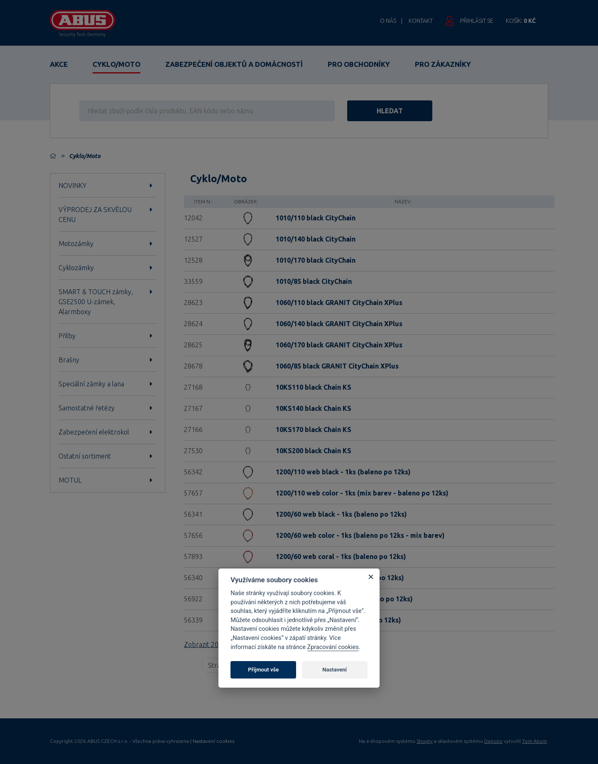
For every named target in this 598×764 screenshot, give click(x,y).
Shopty (425, 741)
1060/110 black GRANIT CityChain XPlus (339, 302)
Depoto (493, 741)
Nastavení (334, 669)
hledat (390, 111)
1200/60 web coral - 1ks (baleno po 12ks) (341, 556)
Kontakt (421, 20)
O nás (388, 20)
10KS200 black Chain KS (313, 450)
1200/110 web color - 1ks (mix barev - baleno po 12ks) (362, 493)
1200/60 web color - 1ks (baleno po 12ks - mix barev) (360, 535)
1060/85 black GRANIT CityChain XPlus (337, 366)
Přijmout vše (263, 669)
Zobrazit (212, 644)
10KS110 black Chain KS (313, 387)
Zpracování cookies (333, 647)
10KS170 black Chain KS (313, 429)
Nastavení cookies (213, 741)
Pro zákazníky (443, 64)
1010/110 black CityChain (315, 218)
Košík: (521, 20)
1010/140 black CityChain (315, 239)
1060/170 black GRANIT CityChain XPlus (339, 345)
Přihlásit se (476, 20)
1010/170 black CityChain (315, 260)
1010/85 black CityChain (314, 281)
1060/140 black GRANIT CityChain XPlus (339, 323)
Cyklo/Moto (116, 64)
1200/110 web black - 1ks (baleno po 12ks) (343, 472)
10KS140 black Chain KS (313, 408)
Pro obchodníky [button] (359, 64)
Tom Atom (534, 741)
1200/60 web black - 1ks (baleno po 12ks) (341, 514)
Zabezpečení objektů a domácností (234, 64)
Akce (59, 64)
